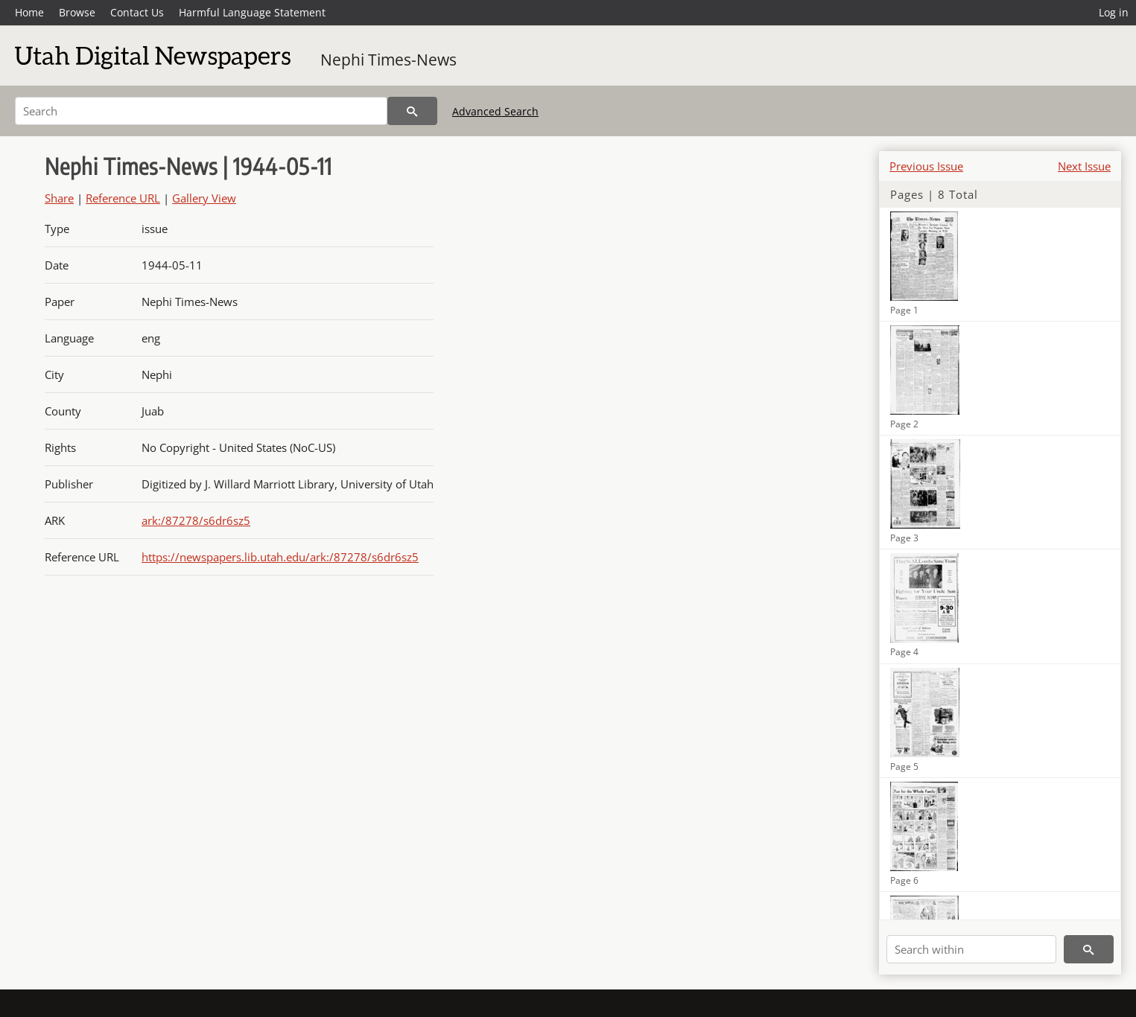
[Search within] (971, 949)
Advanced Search (495, 111)
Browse (77, 12)
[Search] (201, 111)
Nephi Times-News (388, 59)
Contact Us (137, 12)
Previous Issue (926, 166)
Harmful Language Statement (252, 12)
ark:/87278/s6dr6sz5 (196, 520)
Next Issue (1084, 166)
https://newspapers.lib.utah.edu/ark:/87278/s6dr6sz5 (280, 556)
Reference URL (123, 198)
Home (29, 12)
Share (59, 198)
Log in (1114, 12)
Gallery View (204, 198)
